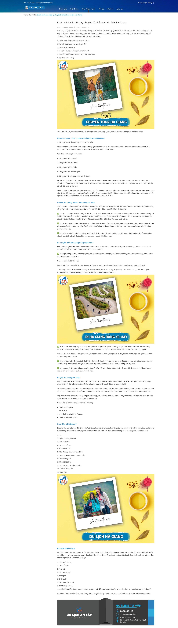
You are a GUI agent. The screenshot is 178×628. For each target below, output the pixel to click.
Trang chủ (63, 9)
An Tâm (89, 209)
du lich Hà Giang (132, 589)
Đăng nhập (142, 3)
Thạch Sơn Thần (65, 448)
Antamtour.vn (86, 589)
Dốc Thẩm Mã (64, 442)
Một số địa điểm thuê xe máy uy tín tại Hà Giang (77, 54)
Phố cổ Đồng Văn (66, 469)
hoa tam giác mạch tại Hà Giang (96, 236)
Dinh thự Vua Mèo (76, 452)
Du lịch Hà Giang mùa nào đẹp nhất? (72, 44)
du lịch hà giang (65, 428)
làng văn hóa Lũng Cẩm (76, 455)
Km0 (60, 435)
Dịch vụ (110, 9)
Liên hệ (120, 9)
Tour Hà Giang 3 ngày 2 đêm (71, 154)
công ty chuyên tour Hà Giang (113, 132)
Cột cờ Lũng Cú (65, 459)
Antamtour (75, 132)
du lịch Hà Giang (80, 31)
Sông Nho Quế (65, 465)
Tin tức (101, 9)
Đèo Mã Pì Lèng (65, 462)
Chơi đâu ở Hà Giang (67, 47)
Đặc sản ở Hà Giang (66, 58)
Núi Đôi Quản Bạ (65, 445)
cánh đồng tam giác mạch (118, 233)
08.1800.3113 (116, 594)
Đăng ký (151, 3)
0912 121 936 (29, 3)
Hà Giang (123, 206)
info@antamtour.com (44, 3)
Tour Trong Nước (88, 9)
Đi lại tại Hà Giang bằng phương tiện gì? (74, 51)
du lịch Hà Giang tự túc (82, 190)
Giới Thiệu (74, 9)
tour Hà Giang (79, 147)
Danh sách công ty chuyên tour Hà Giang (74, 41)
